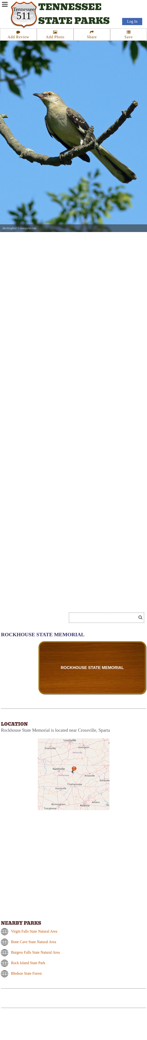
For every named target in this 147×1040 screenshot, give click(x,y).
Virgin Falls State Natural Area (34, 931)
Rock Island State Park (28, 963)
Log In (132, 22)
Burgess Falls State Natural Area (35, 952)
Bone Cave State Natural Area (33, 942)
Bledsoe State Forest (26, 973)
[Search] (104, 617)
